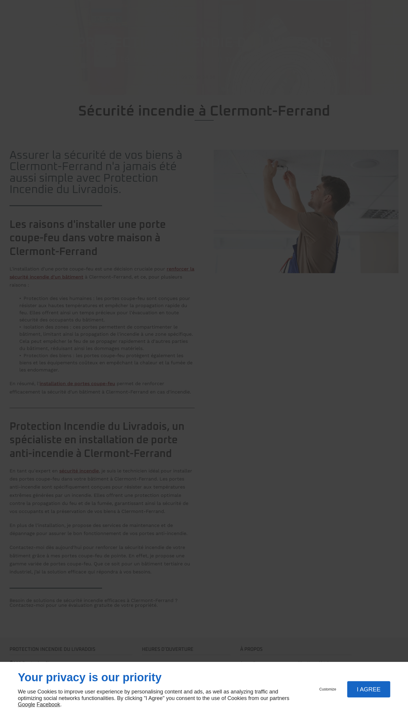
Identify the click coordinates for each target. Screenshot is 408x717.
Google (26, 704)
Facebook (48, 704)
